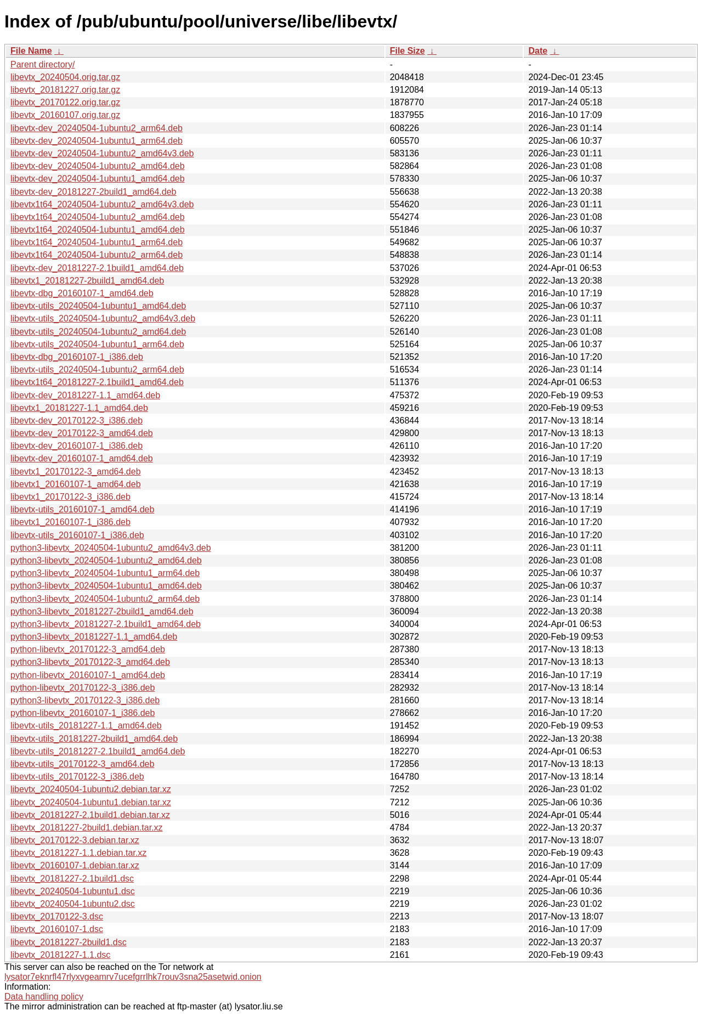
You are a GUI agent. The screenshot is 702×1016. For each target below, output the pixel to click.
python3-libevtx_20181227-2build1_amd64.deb (102, 611)
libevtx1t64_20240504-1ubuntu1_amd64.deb (97, 229)
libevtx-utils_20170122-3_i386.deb (77, 776)
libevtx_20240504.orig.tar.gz (65, 77)
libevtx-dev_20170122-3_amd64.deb (81, 433)
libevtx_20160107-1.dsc (56, 929)
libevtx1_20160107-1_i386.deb (70, 522)
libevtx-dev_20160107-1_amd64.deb (81, 458)
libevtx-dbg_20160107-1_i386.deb (76, 357)
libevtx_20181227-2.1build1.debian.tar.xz (90, 815)
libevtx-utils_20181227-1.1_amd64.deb (86, 725)
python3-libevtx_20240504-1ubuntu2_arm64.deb (105, 598)
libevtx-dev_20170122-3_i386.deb (76, 420)
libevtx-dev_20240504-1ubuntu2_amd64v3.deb (102, 153)
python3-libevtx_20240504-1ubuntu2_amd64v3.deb (110, 547)
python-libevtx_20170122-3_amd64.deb (87, 649)
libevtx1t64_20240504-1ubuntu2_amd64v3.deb (102, 204)
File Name (31, 50)
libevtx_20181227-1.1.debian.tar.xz (78, 852)
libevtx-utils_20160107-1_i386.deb (77, 535)
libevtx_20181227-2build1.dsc (68, 942)
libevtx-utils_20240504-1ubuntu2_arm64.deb (97, 369)
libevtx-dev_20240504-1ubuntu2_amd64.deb (97, 166)
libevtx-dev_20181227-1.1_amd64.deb (85, 395)
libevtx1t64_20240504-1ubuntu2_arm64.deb (96, 254)
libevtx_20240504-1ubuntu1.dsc (72, 891)
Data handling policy (43, 996)
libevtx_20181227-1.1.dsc (60, 954)
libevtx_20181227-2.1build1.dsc (72, 878)
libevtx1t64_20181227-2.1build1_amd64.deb (97, 382)
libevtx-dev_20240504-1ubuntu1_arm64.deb (96, 140)
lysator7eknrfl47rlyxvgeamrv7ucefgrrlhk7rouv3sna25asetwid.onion (133, 976)
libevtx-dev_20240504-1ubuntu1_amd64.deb (97, 178)
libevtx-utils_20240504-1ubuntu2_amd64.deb (98, 331)
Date (537, 50)
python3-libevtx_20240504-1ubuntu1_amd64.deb (106, 585)
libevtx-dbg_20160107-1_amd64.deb (82, 293)
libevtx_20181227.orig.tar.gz (65, 89)
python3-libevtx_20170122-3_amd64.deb (90, 662)
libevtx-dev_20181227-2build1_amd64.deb (93, 191)
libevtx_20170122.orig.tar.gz (65, 102)
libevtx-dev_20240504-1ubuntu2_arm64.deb (96, 128)
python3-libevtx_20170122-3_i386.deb (85, 700)
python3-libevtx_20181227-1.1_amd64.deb (93, 636)
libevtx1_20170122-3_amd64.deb (75, 471)
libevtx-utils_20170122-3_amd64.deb (82, 764)
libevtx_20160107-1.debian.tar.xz (74, 865)
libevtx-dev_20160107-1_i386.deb (76, 445)
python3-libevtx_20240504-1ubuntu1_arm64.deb (105, 573)
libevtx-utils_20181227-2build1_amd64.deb (94, 738)
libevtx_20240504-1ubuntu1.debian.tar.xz (90, 802)
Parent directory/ (42, 64)
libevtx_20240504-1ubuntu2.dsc (72, 903)
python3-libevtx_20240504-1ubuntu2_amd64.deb (106, 560)
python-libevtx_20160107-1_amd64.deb (87, 675)
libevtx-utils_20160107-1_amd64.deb (82, 509)
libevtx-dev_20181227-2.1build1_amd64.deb (97, 268)
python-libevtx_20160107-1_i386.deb (82, 713)
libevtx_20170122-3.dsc (56, 916)
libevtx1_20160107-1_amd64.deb (75, 484)
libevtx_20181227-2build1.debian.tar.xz (86, 827)
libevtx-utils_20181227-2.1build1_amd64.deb (97, 751)
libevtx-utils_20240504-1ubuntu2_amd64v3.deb (102, 318)
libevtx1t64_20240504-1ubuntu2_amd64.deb (97, 217)
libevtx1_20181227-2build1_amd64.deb (87, 280)
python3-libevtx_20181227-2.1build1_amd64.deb (105, 624)
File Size (407, 50)
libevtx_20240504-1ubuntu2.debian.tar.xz (90, 789)
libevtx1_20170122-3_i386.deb (70, 496)
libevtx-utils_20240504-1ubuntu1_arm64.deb (97, 344)
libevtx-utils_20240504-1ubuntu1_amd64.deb (98, 306)
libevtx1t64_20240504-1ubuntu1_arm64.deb (96, 242)
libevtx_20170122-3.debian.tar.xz (74, 840)
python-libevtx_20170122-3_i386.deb (82, 687)
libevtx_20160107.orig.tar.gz (65, 115)
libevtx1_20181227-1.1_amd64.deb (79, 408)
